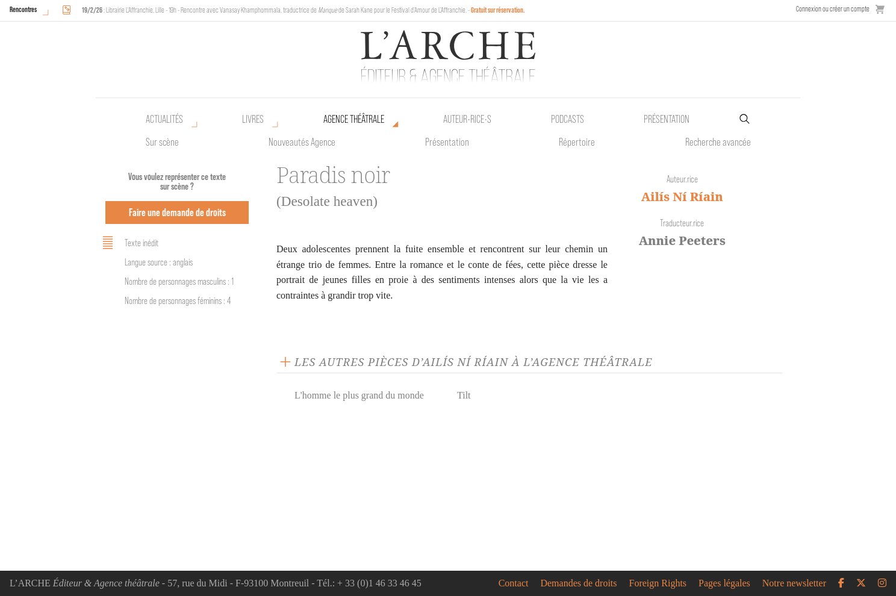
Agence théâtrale (353, 119)
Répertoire (577, 142)
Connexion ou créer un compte (833, 8)
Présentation (447, 142)
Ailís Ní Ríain (682, 196)
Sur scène (162, 142)
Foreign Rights (658, 583)
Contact (514, 583)
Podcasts (567, 119)
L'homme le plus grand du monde (359, 395)
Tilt (464, 395)
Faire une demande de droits (177, 212)
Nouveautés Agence (302, 142)
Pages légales (724, 583)
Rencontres (23, 9)
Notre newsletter (794, 583)
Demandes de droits (578, 583)
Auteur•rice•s (467, 119)
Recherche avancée (718, 142)
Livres (253, 119)
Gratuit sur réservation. (498, 9)
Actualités (164, 119)
